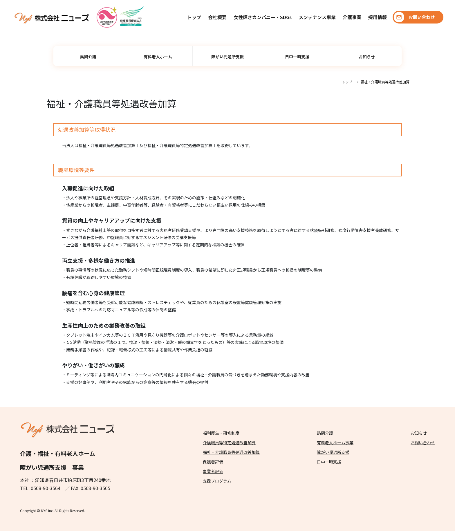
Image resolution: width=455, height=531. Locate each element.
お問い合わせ (423, 442)
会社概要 (217, 17)
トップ (194, 17)
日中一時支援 (297, 56)
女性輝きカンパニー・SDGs (263, 17)
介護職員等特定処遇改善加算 (229, 442)
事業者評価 (213, 471)
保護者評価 (213, 462)
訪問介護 (88, 56)
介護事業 (352, 17)
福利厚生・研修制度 (221, 433)
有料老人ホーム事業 (335, 442)
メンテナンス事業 (317, 17)
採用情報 (377, 17)
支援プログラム (217, 481)
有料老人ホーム (158, 56)
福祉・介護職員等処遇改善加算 (231, 452)
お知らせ (367, 56)
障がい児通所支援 (227, 56)
